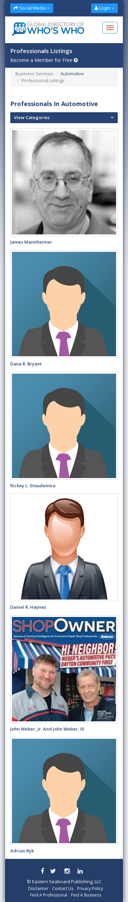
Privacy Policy (90, 888)
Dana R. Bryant (26, 364)
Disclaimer (38, 888)
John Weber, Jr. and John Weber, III (47, 729)
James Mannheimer (31, 242)
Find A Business (86, 895)
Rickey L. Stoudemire (33, 485)
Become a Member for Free (44, 60)
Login (104, 8)
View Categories (31, 117)
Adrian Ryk (22, 851)
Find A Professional (48, 895)
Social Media (31, 8)
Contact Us (62, 888)
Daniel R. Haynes (28, 607)
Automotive (72, 73)
